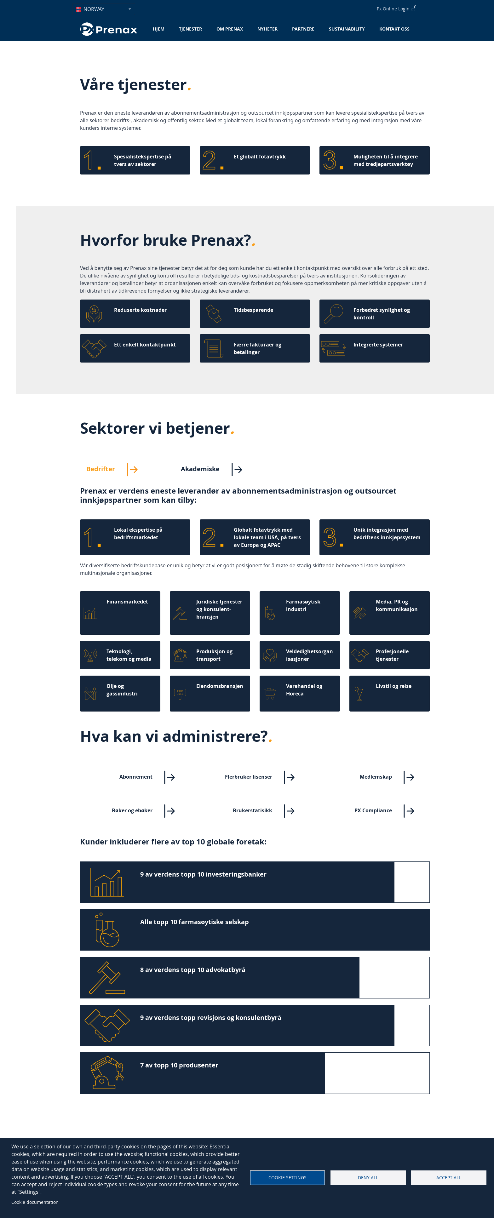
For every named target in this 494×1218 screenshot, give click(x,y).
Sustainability (347, 29)
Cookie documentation (35, 1202)
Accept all (448, 1178)
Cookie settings (287, 1178)
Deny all (368, 1178)
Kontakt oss (394, 29)
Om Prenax (229, 29)
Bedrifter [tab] (117, 469)
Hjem (158, 29)
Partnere (303, 29)
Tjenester (190, 29)
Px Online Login (397, 8)
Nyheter (267, 29)
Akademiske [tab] (217, 469)
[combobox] (103, 9)
